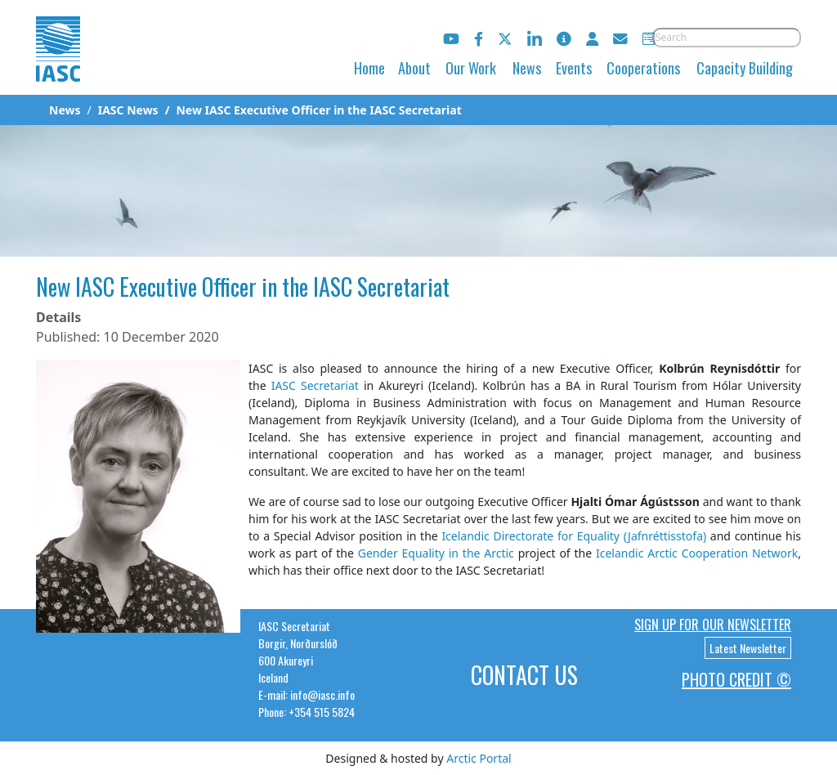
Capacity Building (744, 67)
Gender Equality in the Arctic (436, 553)
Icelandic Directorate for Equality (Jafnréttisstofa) (573, 536)
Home (369, 67)
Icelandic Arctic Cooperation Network (697, 553)
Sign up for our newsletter (712, 624)
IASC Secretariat (315, 385)
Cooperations (643, 67)
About (414, 67)
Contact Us (524, 675)
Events (574, 67)
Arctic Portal (478, 758)
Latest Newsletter (747, 647)
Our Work (470, 67)
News (526, 67)
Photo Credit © (736, 679)
